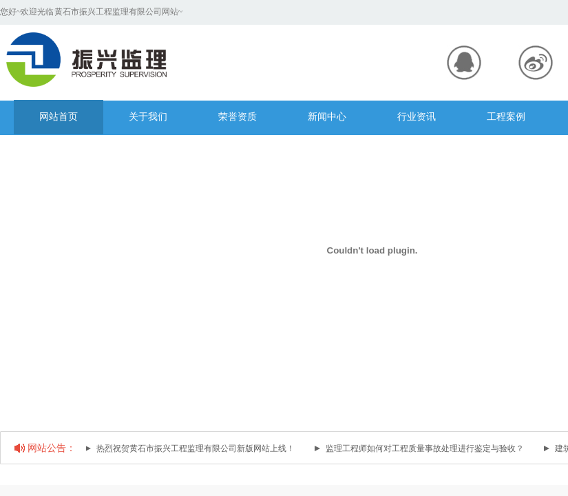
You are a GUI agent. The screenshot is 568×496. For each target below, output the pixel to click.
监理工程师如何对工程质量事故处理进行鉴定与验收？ (425, 448)
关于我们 (148, 117)
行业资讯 (416, 117)
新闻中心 (327, 117)
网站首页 (58, 117)
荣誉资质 (237, 117)
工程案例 (506, 117)
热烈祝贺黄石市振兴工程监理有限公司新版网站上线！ (196, 448)
